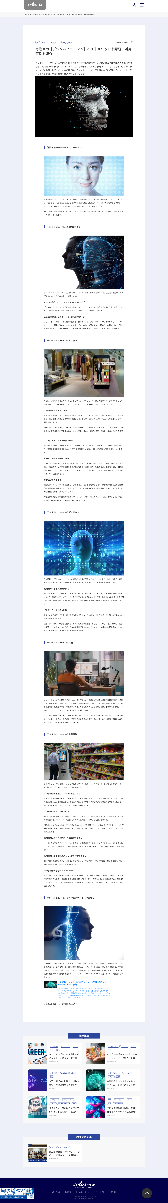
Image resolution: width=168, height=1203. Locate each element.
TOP (25, 14)
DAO (109, 1100)
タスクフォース (54, 1100)
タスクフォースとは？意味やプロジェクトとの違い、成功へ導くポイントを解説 (64, 1111)
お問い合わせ (55, 1192)
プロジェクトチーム (68, 1100)
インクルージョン (113, 1046)
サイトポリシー (100, 1192)
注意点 (118, 1077)
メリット (57, 42)
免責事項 (68, 1192)
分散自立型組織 (118, 1104)
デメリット (124, 1046)
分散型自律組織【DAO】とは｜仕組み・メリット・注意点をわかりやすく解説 (122, 1111)
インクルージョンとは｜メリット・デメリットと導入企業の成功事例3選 (122, 1058)
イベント (52, 1147)
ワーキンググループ (64, 1104)
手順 (57, 1050)
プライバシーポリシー (83, 1192)
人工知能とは (64, 1073)
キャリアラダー (65, 1046)
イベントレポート (63, 1147)
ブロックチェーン (119, 1100)
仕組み (72, 1073)
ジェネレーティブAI (118, 1073)
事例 (64, 42)
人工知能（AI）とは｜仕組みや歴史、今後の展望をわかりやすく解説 (64, 1085)
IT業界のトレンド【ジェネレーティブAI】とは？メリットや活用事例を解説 (122, 1085)
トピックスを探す (36, 14)
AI (37, 42)
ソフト (129, 1073)
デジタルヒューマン (46, 42)
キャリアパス (54, 1046)
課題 (69, 42)
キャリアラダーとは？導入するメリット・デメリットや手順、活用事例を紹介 (64, 1058)
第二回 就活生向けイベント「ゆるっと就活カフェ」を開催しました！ (64, 1155)
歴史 (51, 1077)
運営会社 (114, 1192)
